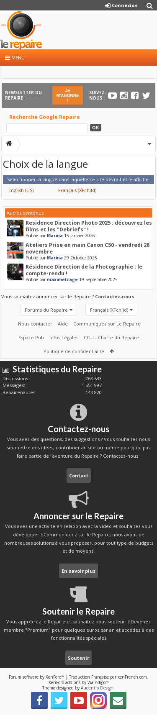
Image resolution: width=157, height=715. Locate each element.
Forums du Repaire (46, 310)
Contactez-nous (114, 296)
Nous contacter (35, 323)
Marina (55, 235)
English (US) (20, 190)
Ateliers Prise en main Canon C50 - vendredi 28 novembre (87, 248)
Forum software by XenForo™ (37, 677)
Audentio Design (97, 688)
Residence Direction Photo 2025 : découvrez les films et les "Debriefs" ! (89, 226)
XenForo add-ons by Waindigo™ (79, 682)
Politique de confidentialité (74, 351)
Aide (63, 323)
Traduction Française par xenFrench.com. (108, 677)
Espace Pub (31, 337)
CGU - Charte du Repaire (111, 337)
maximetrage (62, 279)
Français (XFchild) (77, 190)
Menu (15, 57)
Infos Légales (63, 337)
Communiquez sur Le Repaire (107, 323)
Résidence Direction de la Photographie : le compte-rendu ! (84, 270)
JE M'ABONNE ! (68, 95)
